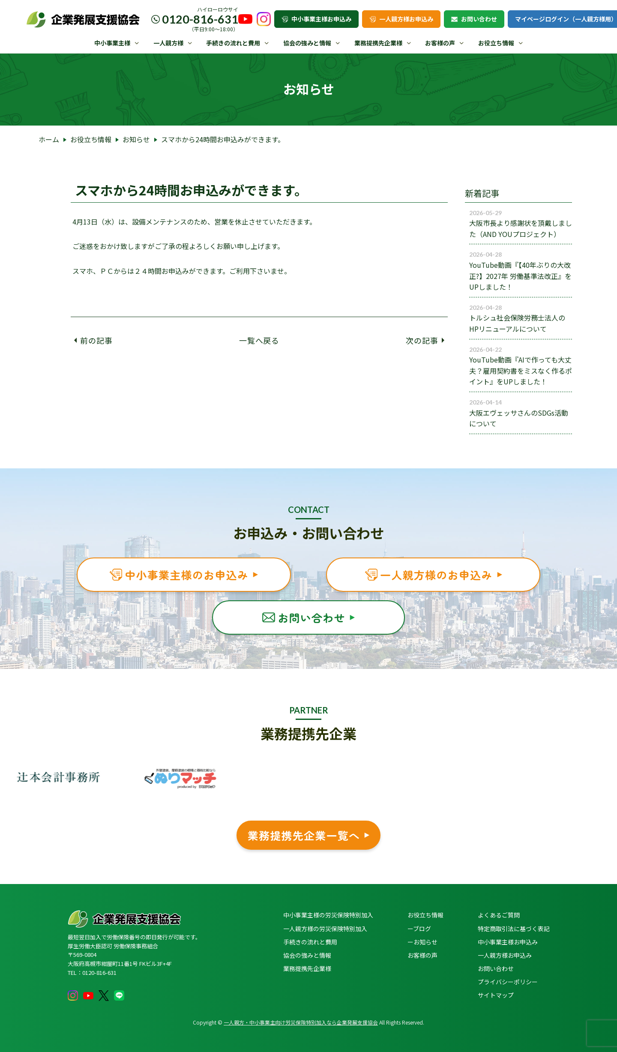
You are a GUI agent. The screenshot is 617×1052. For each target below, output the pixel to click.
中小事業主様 (112, 43)
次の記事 (425, 340)
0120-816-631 (200, 19)
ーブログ (419, 928)
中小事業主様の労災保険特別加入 (328, 915)
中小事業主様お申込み (316, 19)
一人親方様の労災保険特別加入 (325, 928)
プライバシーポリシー (508, 981)
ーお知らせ (422, 942)
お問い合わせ (474, 19)
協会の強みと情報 (307, 43)
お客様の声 (440, 43)
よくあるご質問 (499, 915)
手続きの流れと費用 (233, 43)
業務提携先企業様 (378, 43)
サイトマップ (496, 995)
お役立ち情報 (496, 43)
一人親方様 (168, 43)
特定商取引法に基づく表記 (514, 928)
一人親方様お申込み (401, 19)
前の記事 (93, 340)
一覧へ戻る (259, 340)
